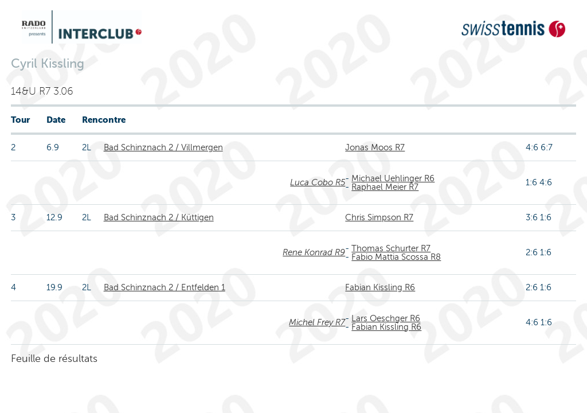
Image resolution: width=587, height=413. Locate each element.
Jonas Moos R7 (375, 147)
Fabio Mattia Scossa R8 (396, 257)
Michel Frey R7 (317, 322)
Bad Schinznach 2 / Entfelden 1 (164, 287)
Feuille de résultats (54, 358)
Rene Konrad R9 (314, 252)
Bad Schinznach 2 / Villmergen (163, 147)
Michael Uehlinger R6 (393, 178)
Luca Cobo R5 (317, 182)
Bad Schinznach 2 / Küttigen (159, 217)
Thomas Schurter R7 (391, 248)
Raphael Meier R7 (384, 187)
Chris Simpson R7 (379, 217)
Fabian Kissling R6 (380, 287)
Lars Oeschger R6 (385, 318)
